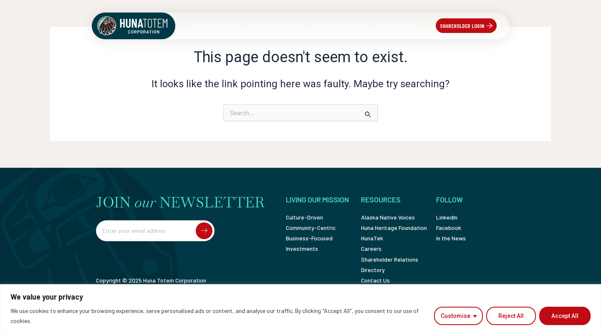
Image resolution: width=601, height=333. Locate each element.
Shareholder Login (462, 25)
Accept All (564, 316)
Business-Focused (341, 25)
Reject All (511, 316)
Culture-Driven (213, 25)
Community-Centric (275, 25)
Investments (402, 26)
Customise (455, 316)
